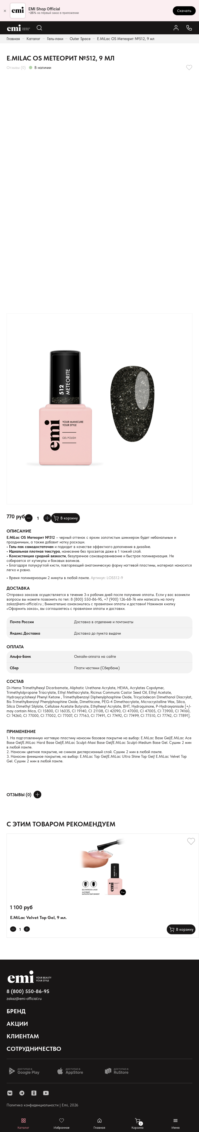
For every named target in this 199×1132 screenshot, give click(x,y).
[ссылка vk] (10, 1093)
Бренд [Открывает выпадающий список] (16, 1011)
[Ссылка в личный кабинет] (176, 28)
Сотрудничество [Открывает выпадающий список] (34, 1048)
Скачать (184, 10)
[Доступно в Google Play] (24, 1071)
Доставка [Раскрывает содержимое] (18, 588)
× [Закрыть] (5, 10)
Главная (13, 38)
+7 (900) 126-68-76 (120, 599)
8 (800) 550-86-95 (86, 599)
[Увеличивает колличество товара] (47, 518)
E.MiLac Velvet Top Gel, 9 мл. (38, 917)
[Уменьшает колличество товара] (29, 518)
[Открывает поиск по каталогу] (39, 28)
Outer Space (80, 38)
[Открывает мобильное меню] (175, 1124)
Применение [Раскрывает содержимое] (21, 731)
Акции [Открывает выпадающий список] (17, 1023)
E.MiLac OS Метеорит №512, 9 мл (125, 38)
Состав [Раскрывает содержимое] (15, 681)
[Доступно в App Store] (72, 1071)
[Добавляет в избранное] (189, 67)
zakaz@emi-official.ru (24, 604)
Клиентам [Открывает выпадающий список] (23, 1036)
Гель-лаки (55, 38)
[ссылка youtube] (46, 1093)
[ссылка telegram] (22, 1093)
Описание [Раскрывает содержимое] (19, 531)
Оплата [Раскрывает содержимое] (15, 646)
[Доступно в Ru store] (120, 1071)
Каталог (33, 38)
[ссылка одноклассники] (34, 1093)
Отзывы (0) (16, 67)
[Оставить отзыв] (37, 794)
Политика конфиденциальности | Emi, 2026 (42, 1105)
